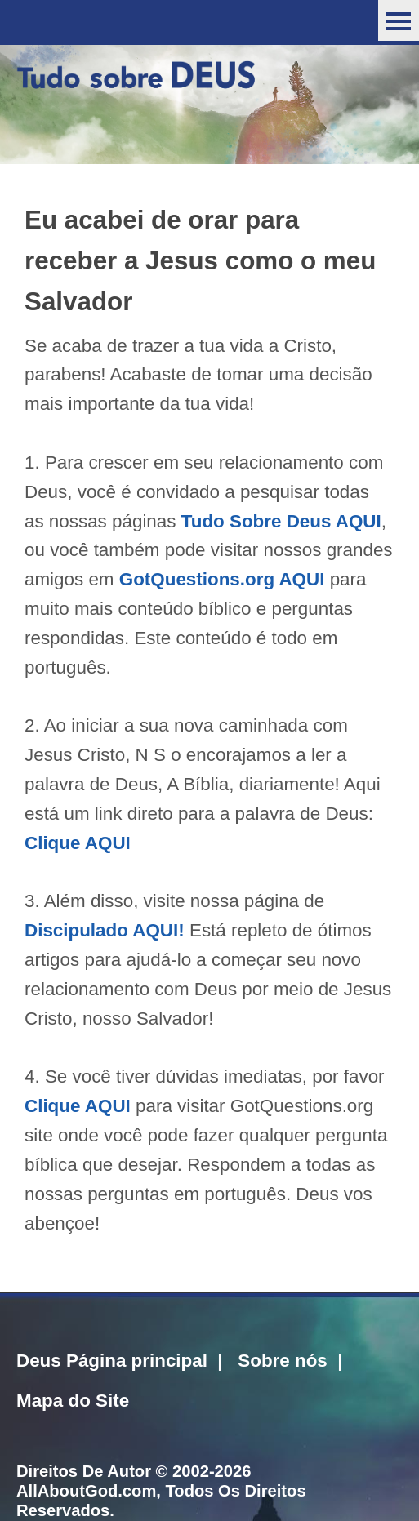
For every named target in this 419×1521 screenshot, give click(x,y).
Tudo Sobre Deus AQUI (281, 521)
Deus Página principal (111, 1360)
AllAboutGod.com (86, 1491)
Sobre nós (282, 1360)
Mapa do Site (72, 1400)
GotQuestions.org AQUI (222, 579)
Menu (398, 20)
